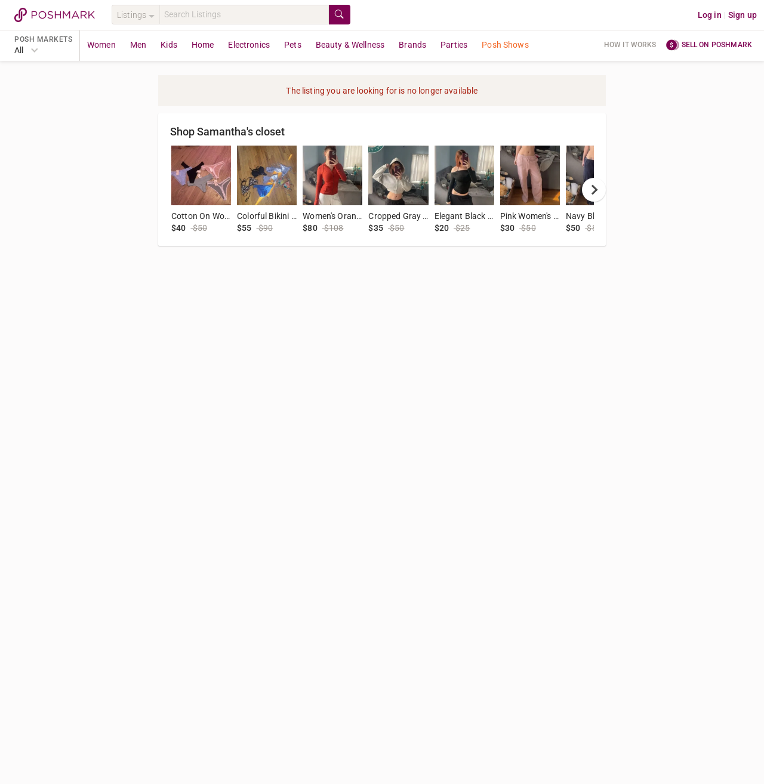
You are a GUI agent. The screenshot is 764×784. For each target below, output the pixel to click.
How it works (630, 45)
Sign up (742, 15)
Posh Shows (505, 45)
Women (101, 45)
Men (138, 45)
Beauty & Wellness (350, 45)
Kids (169, 45)
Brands (412, 45)
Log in (710, 15)
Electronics (249, 45)
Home (203, 45)
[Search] (244, 14)
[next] (594, 190)
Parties (453, 45)
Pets (292, 45)
